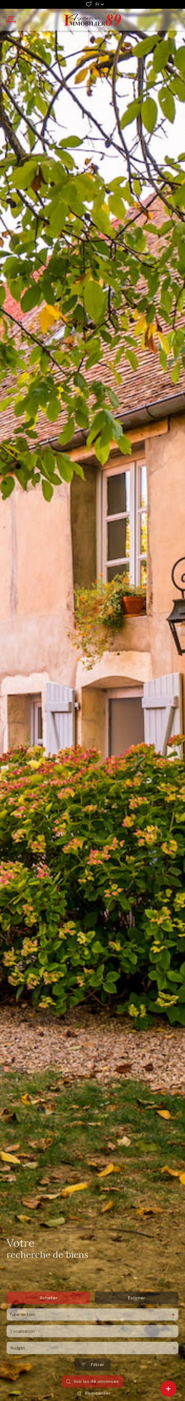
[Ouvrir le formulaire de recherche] (93, 1381)
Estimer (136, 1314)
